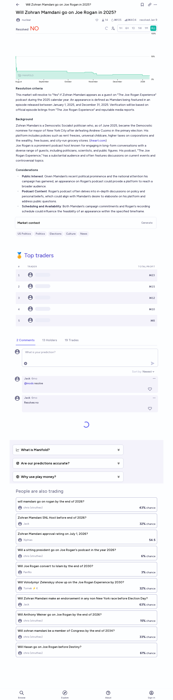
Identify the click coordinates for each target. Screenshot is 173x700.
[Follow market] (142, 5)
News (83, 233)
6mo (34, 378)
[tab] (25, 340)
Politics (40, 233)
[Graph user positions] (113, 28)
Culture (71, 233)
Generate (146, 222)
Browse (21, 694)
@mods (29, 383)
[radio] (120, 28)
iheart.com (98, 140)
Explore (65, 694)
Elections (56, 233)
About (108, 694)
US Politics (24, 233)
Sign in (151, 694)
